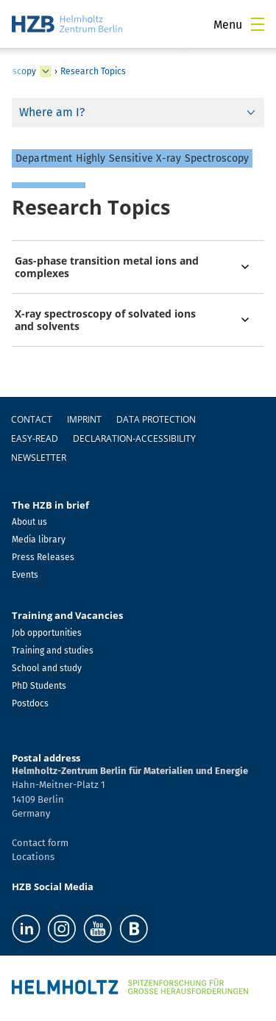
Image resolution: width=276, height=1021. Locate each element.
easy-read (34, 438)
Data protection (156, 419)
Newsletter (38, 457)
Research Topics (93, 71)
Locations (33, 856)
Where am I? (52, 112)
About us (29, 522)
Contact (31, 419)
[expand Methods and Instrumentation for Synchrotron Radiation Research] (46, 71)
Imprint (84, 419)
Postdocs (30, 703)
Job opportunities (47, 633)
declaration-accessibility (134, 438)
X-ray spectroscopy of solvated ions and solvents (105, 320)
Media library (39, 539)
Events (25, 575)
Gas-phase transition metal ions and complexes (107, 267)
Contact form (40, 842)
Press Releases (43, 557)
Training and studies (52, 650)
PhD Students (39, 686)
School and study (47, 668)
